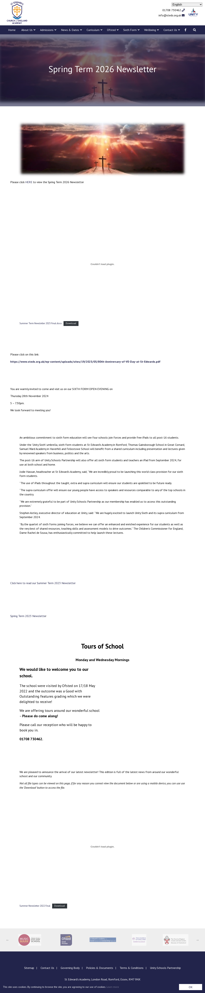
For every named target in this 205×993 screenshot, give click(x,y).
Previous (7, 940)
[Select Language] (187, 4)
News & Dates (70, 30)
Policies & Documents (99, 968)
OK (191, 987)
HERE (28, 182)
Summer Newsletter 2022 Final (34, 905)
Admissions (46, 30)
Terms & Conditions (131, 968)
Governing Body (70, 968)
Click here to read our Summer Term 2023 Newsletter (43, 583)
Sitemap (29, 968)
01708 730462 (173, 10)
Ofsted (111, 30)
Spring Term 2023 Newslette (27, 616)
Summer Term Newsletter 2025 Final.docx (40, 323)
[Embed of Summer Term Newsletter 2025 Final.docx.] (102, 264)
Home (12, 30)
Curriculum (93, 30)
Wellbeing (150, 30)
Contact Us (170, 30)
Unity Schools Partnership (165, 968)
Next (197, 940)
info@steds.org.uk (172, 15)
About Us (26, 30)
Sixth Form (130, 30)
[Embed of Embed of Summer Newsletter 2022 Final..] (102, 847)
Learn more (112, 987)
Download (71, 323)
